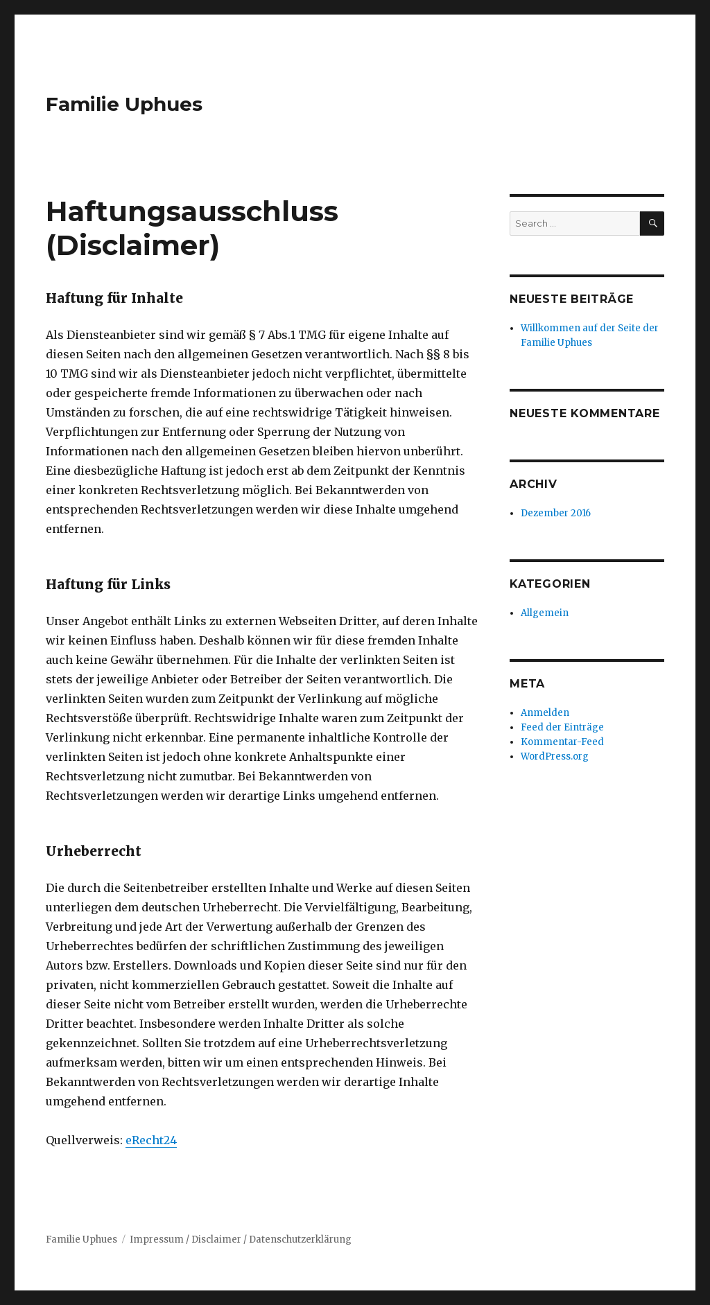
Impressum (157, 1239)
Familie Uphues (124, 104)
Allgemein (545, 613)
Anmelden (545, 713)
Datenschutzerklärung (300, 1239)
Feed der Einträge (562, 727)
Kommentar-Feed (562, 742)
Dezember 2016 (556, 513)
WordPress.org (555, 756)
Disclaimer (216, 1239)
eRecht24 (151, 1140)
